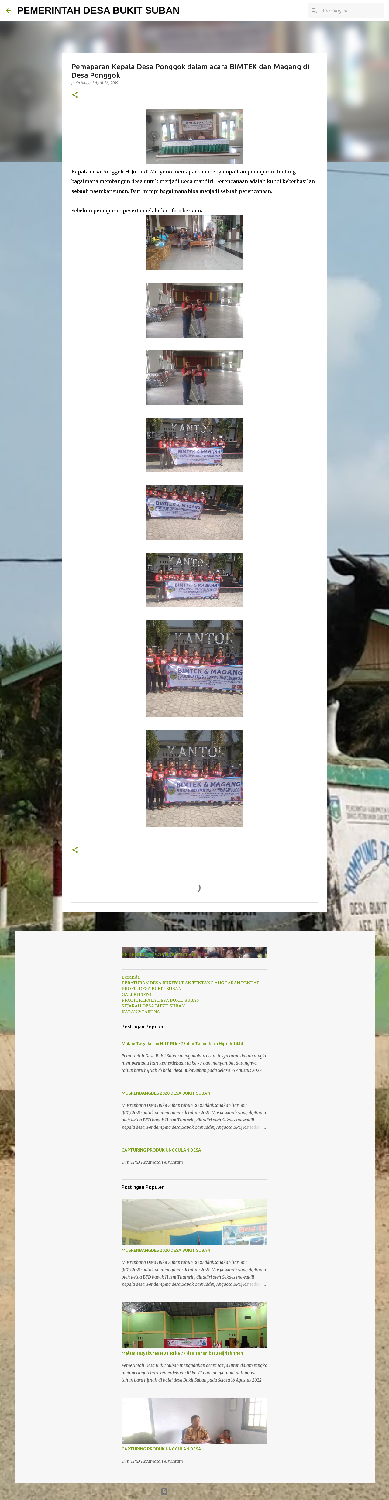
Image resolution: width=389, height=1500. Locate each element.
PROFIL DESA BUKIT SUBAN (151, 988)
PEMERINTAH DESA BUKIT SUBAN (98, 10)
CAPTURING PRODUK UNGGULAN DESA (161, 1150)
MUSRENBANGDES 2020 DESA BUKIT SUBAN (166, 1093)
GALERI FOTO (136, 994)
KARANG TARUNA (141, 1011)
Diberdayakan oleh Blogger (195, 1491)
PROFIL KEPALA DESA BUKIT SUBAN (161, 1000)
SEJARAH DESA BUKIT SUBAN (153, 1006)
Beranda (131, 977)
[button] (75, 95)
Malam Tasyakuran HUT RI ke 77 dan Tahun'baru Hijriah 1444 (182, 1043)
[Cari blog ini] (352, 10)
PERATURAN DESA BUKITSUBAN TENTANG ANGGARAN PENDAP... (192, 983)
